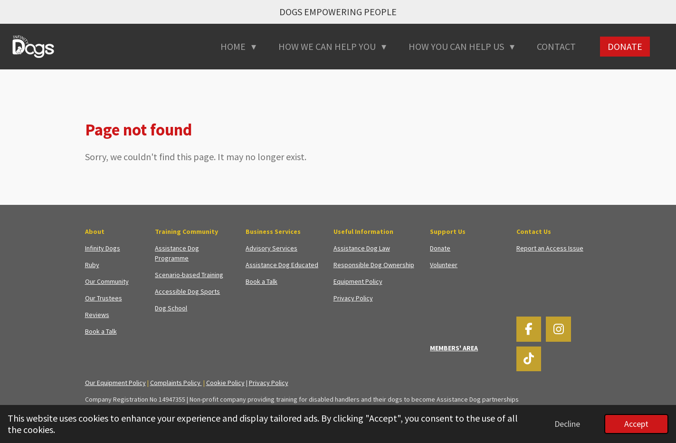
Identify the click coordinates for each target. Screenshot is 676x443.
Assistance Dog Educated (282, 264)
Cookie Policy (225, 382)
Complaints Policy (176, 382)
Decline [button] (567, 423)
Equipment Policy (357, 281)
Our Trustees (103, 298)
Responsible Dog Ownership (373, 264)
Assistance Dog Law (361, 248)
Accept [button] (636, 423)
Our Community (107, 281)
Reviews (97, 314)
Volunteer (443, 264)
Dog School (171, 308)
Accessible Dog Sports (187, 291)
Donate (440, 248)
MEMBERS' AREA (454, 348)
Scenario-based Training (189, 274)
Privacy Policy (353, 298)
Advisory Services (271, 248)
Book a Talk (101, 331)
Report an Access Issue (549, 248)
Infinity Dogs (102, 248)
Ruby (92, 264)
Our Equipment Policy (115, 382)
